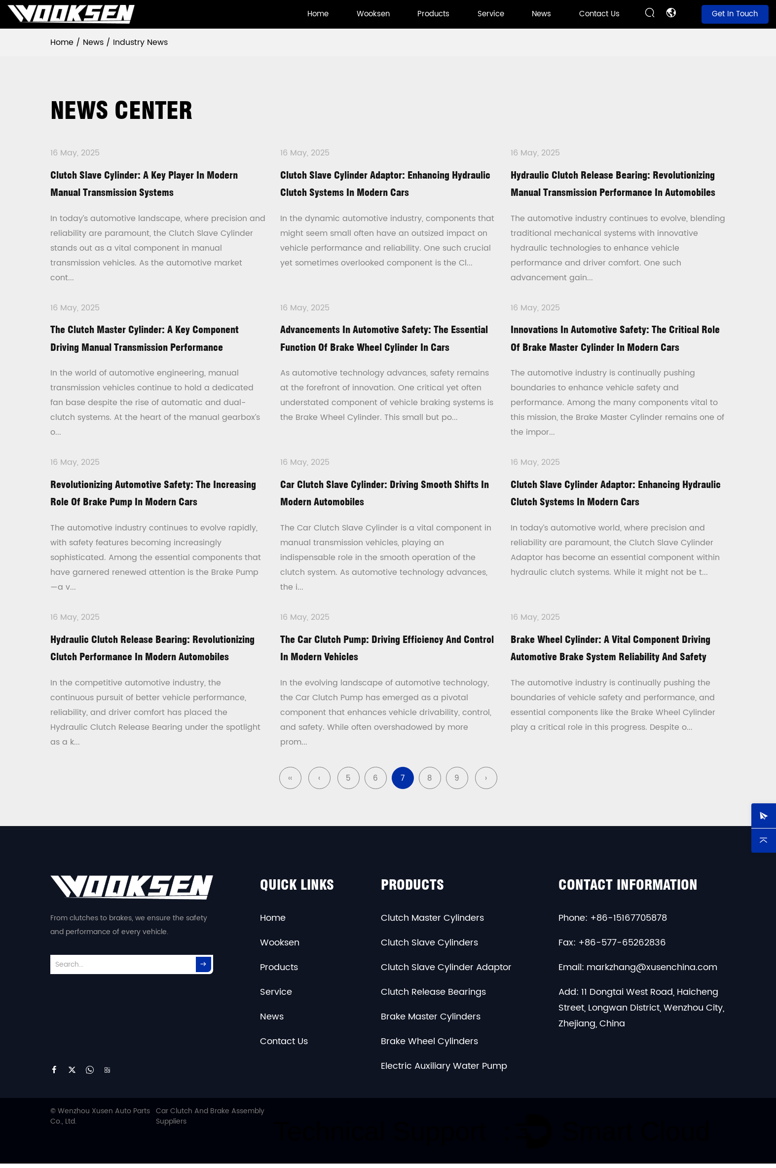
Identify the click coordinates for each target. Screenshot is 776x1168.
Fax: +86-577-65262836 (612, 947)
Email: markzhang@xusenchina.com (637, 972)
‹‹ (290, 783)
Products (433, 14)
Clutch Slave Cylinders (429, 947)
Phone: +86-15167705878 (612, 922)
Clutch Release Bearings (433, 996)
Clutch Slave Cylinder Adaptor (446, 972)
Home (318, 14)
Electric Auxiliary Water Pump (444, 1070)
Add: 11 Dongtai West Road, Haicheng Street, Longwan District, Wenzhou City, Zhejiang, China (641, 1012)
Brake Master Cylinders (430, 1021)
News (541, 14)
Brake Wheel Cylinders (429, 1046)
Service (491, 14)
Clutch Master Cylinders (432, 922)
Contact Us (599, 14)
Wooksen (373, 14)
